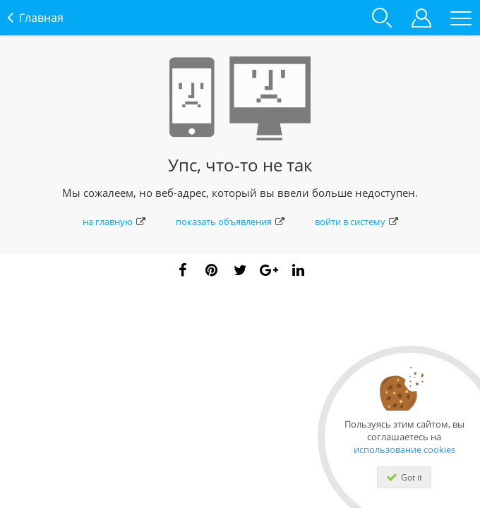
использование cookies (404, 449)
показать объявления (230, 221)
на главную (114, 221)
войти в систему (356, 221)
